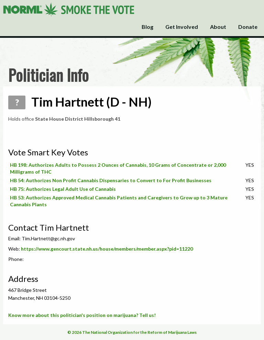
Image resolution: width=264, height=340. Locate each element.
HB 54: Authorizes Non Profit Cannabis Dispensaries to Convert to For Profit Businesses (110, 180)
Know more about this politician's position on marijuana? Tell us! (82, 315)
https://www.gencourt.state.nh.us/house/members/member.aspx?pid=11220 (107, 249)
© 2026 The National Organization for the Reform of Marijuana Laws (132, 332)
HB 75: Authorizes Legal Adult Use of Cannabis (63, 189)
